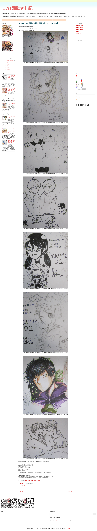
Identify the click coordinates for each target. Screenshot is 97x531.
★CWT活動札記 (22, 485)
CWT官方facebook (80, 27)
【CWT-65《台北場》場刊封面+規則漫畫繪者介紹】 (11, 130)
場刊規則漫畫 (23, 20)
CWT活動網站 (62, 20)
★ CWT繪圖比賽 (5, 64)
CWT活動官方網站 (79, 25)
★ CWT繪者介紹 (5, 62)
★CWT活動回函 (5, 67)
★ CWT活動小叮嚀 (6, 58)
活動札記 (43, 20)
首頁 (45, 491)
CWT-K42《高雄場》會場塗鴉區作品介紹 (11, 141)
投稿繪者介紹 (31, 20)
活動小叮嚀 (11, 20)
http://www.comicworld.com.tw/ (32, 480)
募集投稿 (55, 20)
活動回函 (49, 20)
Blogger (68, 528)
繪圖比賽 (37, 20)
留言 (77, 99)
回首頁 (5, 20)
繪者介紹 (17, 20)
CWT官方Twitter (79, 29)
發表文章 (78, 97)
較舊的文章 (70, 491)
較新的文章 (21, 491)
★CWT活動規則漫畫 (6, 69)
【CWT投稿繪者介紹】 (11, 104)
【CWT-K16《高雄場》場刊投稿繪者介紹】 (11, 89)
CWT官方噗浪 (78, 31)
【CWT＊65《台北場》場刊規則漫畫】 (11, 76)
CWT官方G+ (78, 33)
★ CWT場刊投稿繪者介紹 (7, 60)
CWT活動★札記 (17, 8)
